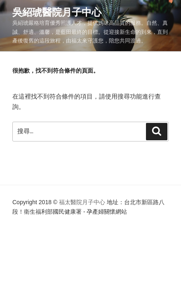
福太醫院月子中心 (82, 202)
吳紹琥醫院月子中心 (56, 12)
